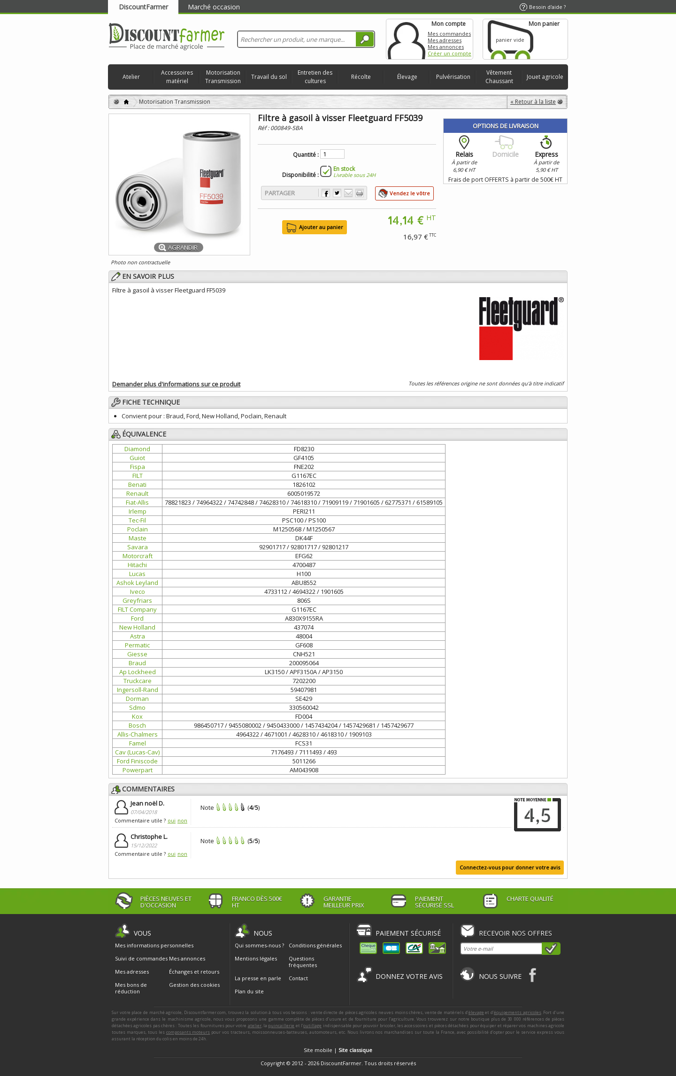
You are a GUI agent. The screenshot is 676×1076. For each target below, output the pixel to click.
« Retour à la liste (533, 102)
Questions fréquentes (303, 961)
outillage (312, 1025)
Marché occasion (214, 6)
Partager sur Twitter (337, 193)
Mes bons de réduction (131, 988)
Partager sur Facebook (326, 193)
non (182, 820)
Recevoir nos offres (515, 933)
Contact (298, 978)
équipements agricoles (517, 1012)
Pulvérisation (453, 77)
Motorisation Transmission (223, 77)
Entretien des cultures (315, 77)
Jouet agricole (545, 77)
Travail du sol (269, 77)
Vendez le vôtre (410, 193)
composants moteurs (188, 1032)
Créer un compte (449, 53)
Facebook (533, 975)
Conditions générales (315, 945)
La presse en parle (258, 978)
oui (172, 820)
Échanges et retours (194, 971)
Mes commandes (449, 33)
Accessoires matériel (177, 77)
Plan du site (249, 991)
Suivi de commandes (141, 958)
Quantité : (306, 155)
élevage (476, 1012)
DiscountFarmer (143, 6)
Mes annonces (446, 46)
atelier (254, 1025)
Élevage (407, 77)
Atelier (131, 77)
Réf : (264, 128)
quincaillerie (281, 1025)
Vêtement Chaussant (499, 77)
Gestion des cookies (194, 985)
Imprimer (359, 193)
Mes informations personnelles (154, 945)
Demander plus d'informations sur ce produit (176, 384)
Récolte (361, 77)
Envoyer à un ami (348, 193)
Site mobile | (338, 1049)
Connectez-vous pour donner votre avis (510, 867)
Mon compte (406, 39)
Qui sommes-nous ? (259, 945)
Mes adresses (444, 40)
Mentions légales (256, 958)
